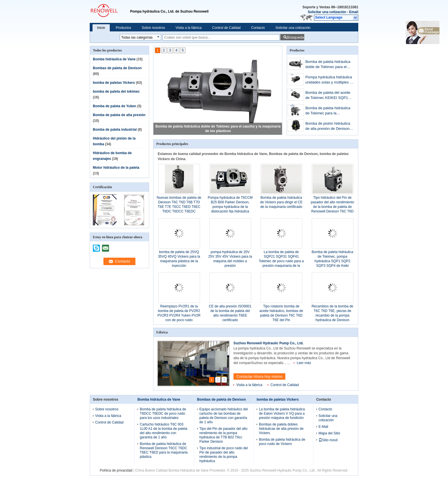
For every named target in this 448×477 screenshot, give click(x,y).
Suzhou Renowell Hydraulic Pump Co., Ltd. (268, 343)
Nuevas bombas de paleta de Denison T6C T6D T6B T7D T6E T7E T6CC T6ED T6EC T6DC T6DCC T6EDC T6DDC (179, 207)
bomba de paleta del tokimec (116, 92)
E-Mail (323, 427)
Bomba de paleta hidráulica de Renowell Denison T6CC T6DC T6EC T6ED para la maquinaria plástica (163, 450)
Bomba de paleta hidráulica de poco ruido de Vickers (282, 442)
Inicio (101, 28)
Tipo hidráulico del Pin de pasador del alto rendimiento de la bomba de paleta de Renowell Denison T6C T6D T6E (332, 207)
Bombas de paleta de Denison (117, 68)
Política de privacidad (116, 470)
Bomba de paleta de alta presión (119, 115)
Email (353, 12)
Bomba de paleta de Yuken (114, 106)
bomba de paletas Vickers (114, 83)
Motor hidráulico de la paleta (116, 168)
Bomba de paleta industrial (115, 130)
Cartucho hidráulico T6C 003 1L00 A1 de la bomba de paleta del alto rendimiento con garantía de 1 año (163, 430)
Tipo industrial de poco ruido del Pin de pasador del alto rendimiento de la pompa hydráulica (223, 454)
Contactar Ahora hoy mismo (259, 376)
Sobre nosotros (153, 28)
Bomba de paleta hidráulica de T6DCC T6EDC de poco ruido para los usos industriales (163, 413)
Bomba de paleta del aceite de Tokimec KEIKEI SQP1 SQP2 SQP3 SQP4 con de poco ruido (328, 95)
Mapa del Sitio (329, 433)
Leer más (304, 363)
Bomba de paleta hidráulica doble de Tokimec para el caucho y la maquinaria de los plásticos (328, 64)
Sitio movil (328, 440)
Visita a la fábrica (188, 28)
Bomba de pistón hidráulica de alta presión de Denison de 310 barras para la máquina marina (327, 126)
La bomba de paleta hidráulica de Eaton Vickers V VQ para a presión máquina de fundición (282, 413)
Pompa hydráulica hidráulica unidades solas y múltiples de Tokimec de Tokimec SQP (329, 80)
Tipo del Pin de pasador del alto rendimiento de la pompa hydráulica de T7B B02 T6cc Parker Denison (223, 435)
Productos (123, 28)
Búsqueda (295, 37)
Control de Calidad (226, 28)
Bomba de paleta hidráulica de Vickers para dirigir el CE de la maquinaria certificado (281, 202)
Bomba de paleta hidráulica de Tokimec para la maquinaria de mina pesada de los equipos (328, 111)
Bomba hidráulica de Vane (114, 59)
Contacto (258, 28)
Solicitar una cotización (327, 12)
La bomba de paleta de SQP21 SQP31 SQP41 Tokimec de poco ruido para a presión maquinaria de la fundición (281, 261)
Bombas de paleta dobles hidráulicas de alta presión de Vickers (281, 428)
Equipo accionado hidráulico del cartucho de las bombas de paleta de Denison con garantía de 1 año (223, 415)
